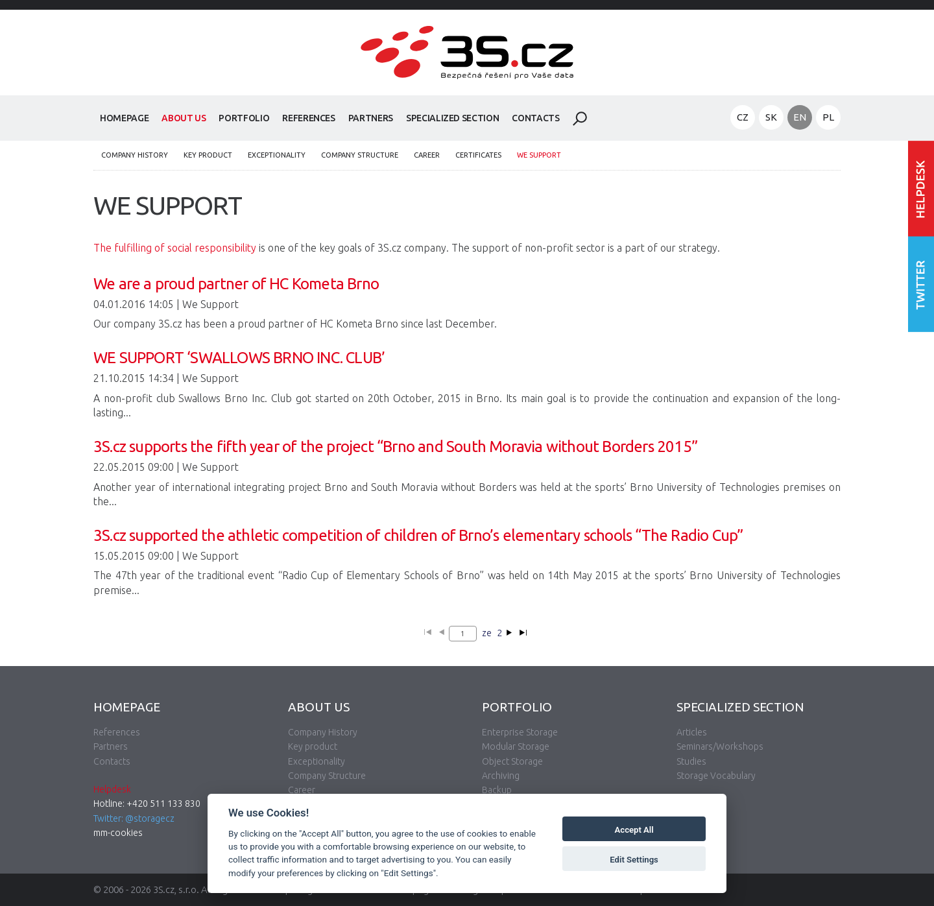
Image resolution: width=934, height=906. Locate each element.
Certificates (478, 155)
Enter (921, 188)
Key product (208, 155)
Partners (370, 118)
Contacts (535, 118)
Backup (497, 790)
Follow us (921, 283)
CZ (742, 117)
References (308, 118)
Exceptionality (276, 155)
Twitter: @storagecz (133, 818)
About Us (184, 118)
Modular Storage (515, 746)
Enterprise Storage (520, 732)
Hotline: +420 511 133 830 (146, 803)
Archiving (501, 775)
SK (771, 117)
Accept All (634, 830)
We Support (539, 155)
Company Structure (359, 155)
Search (580, 119)
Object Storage (512, 761)
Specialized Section (452, 118)
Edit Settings (634, 859)
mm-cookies (118, 833)
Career (427, 155)
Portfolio (244, 118)
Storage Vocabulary (716, 775)
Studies (691, 761)
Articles (692, 732)
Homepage (124, 118)
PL (828, 117)
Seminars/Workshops (720, 746)
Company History (134, 155)
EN (799, 117)
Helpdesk (112, 789)
